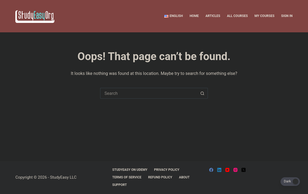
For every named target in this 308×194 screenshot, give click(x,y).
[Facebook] (211, 170)
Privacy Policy (166, 170)
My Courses (264, 16)
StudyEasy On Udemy (129, 170)
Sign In (287, 16)
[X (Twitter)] (244, 170)
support (119, 185)
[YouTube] (227, 170)
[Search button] (202, 93)
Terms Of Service (126, 177)
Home (194, 16)
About (184, 177)
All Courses (237, 16)
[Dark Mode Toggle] (290, 181)
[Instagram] (235, 170)
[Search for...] (148, 93)
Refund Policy (160, 177)
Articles (212, 16)
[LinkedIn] (219, 170)
